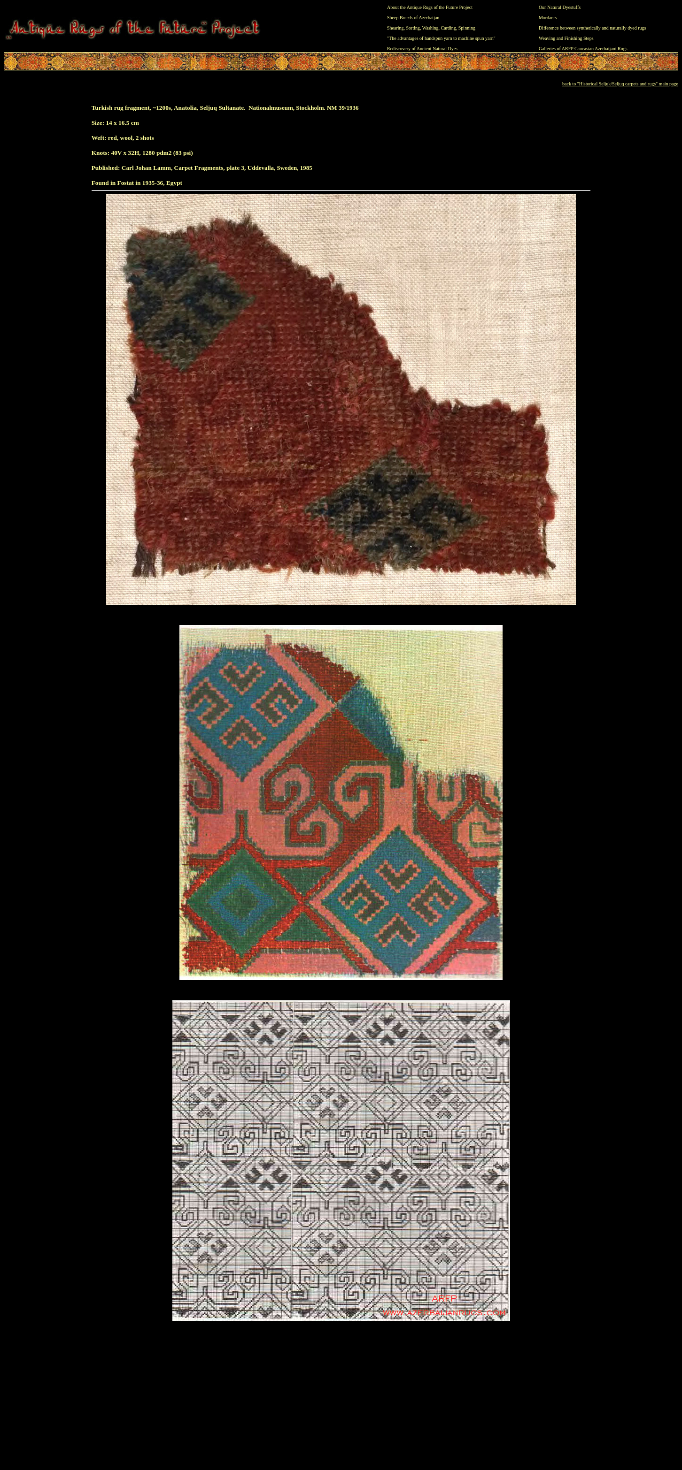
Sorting (413, 27)
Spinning (466, 27)
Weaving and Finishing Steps (566, 38)
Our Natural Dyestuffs (560, 7)
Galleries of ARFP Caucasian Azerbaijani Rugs (583, 48)
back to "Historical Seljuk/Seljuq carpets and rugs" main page (620, 83)
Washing (430, 27)
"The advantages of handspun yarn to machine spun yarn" (441, 38)
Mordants (548, 17)
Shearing (395, 27)
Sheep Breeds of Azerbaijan (413, 17)
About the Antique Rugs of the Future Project (430, 7)
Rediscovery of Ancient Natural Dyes (422, 48)
